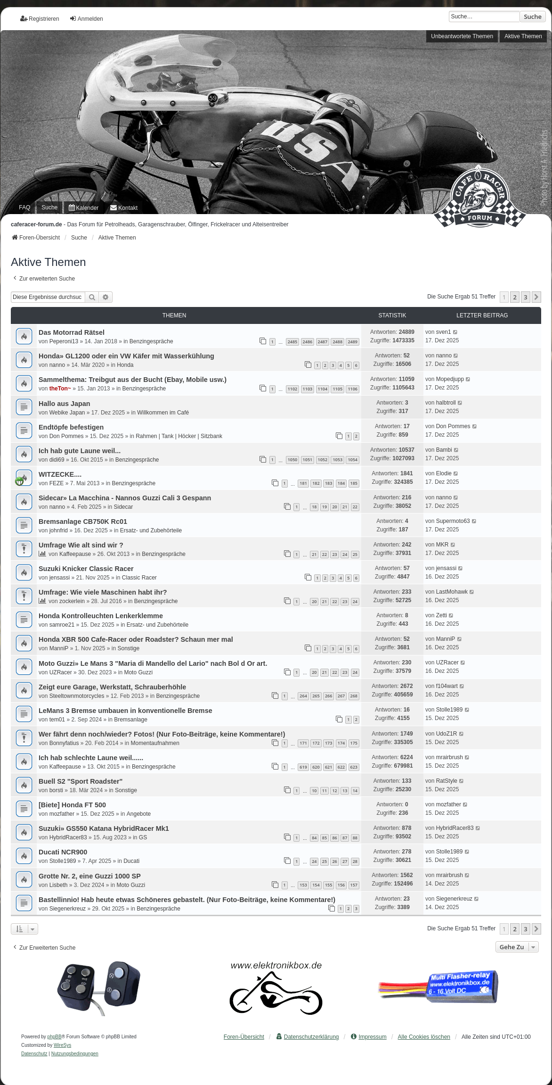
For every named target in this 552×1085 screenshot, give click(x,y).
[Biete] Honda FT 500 (72, 805)
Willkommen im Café (163, 412)
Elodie (444, 473)
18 (314, 507)
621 (328, 767)
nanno (57, 365)
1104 (323, 389)
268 (353, 696)
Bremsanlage (130, 719)
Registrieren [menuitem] (39, 18)
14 (355, 790)
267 (341, 696)
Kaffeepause (75, 554)
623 (353, 767)
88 (355, 838)
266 (328, 696)
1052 (323, 459)
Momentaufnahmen (155, 743)
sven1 (443, 332)
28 (355, 861)
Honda (125, 365)
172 (315, 743)
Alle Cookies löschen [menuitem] (424, 1037)
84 (314, 838)
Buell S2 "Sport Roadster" (80, 781)
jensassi (59, 577)
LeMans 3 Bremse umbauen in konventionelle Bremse (125, 710)
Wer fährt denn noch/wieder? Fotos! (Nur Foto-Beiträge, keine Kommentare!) (162, 734)
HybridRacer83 (68, 837)
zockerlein (72, 601)
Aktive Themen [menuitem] (523, 36)
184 (341, 483)
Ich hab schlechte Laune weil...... (91, 758)
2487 (323, 342)
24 (344, 554)
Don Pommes (66, 436)
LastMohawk (452, 591)
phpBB (55, 1036)
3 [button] (525, 297)
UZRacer (60, 672)
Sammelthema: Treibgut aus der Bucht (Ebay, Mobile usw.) (133, 379)
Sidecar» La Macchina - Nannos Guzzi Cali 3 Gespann (125, 498)
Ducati (131, 861)
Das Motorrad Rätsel (72, 332)
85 (324, 838)
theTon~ (60, 388)
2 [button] (514, 297)
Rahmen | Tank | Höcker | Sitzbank (179, 436)
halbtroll (446, 402)
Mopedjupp (450, 379)
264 (303, 696)
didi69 (57, 459)
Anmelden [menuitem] (86, 18)
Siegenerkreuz (67, 908)
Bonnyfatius (64, 743)
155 (328, 885)
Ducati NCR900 (63, 852)
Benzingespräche (151, 341)
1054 (352, 459)
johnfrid (58, 530)
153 (303, 885)
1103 (308, 389)
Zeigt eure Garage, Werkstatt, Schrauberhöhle (112, 687)
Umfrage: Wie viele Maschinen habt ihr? (103, 592)
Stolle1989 (449, 709)
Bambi (444, 450)
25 (355, 554)
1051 (308, 459)
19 (324, 507)
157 (353, 885)
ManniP (59, 648)
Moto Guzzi (138, 672)
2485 (293, 342)
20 (334, 507)
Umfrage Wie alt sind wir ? (81, 545)
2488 (337, 342)
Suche (533, 16)
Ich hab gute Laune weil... (80, 451)
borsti (56, 790)
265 (315, 696)
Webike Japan (67, 412)
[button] (536, 297)
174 (341, 743)
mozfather (61, 814)
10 (314, 790)
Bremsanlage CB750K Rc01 (83, 521)
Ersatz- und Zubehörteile (151, 530)
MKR (442, 544)
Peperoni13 (63, 341)
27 (344, 861)
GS (143, 837)
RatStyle (446, 781)
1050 (293, 459)
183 (328, 483)
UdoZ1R (446, 733)
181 (303, 483)
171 (303, 743)
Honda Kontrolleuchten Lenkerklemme (101, 616)
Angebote (139, 814)
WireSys (62, 1045)
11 (324, 790)
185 (353, 483)
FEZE (56, 483)
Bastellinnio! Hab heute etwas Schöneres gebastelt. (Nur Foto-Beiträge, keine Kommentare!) (187, 899)
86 (334, 838)
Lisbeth (58, 885)
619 (303, 767)
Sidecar (123, 507)
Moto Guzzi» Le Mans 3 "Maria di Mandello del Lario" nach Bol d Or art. (153, 663)
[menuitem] (83, 207)
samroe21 (61, 624)
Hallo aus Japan (64, 403)
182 (315, 483)
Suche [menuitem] (49, 207)
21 (344, 507)
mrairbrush (449, 757)
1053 (337, 459)
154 (315, 885)
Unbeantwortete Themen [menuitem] (462, 36)
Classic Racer (139, 577)
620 (315, 767)
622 (341, 767)
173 (328, 743)
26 (334, 861)
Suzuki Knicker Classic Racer (86, 568)
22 (355, 507)
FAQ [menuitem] (24, 207)
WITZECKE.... (60, 474)
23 (334, 554)
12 (334, 790)
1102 (293, 389)
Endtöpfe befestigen (71, 427)
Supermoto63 (453, 521)
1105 (337, 389)
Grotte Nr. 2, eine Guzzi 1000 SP (90, 876)
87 (344, 838)
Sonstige (128, 648)
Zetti (441, 615)
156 (341, 885)
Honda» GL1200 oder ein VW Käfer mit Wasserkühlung (126, 356)
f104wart (447, 686)
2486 (308, 342)
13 (344, 790)
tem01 (57, 719)
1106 (352, 389)
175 (353, 743)
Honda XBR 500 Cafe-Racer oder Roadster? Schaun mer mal (136, 639)
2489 (352, 342)
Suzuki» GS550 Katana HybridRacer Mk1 (104, 828)
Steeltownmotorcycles (77, 696)
